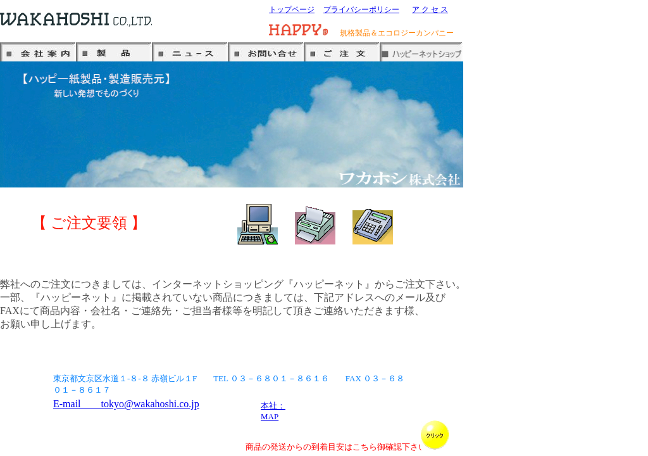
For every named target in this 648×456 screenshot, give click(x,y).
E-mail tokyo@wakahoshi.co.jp (126, 403)
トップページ (292, 9)
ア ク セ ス (430, 9)
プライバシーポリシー (361, 9)
